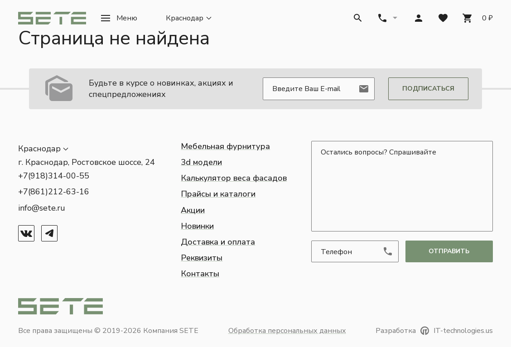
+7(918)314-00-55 (53, 175)
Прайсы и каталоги (218, 193)
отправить (449, 251)
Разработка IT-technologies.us (434, 331)
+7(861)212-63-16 (53, 191)
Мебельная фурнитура (225, 146)
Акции (193, 210)
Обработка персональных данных (287, 331)
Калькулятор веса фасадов (234, 178)
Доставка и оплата (218, 241)
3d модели (201, 162)
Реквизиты (201, 257)
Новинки (197, 226)
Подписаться (428, 88)
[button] (119, 18)
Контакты (200, 273)
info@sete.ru (41, 207)
